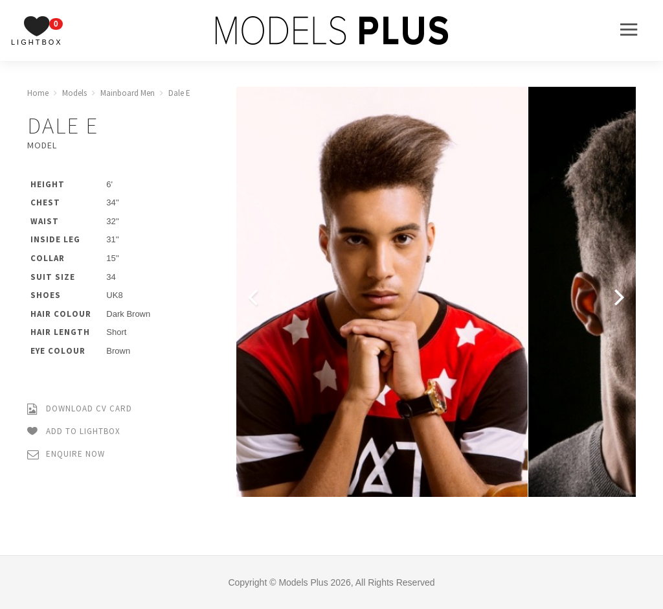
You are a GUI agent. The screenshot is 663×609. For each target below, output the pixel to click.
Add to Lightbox (73, 431)
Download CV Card (79, 409)
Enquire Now (66, 454)
